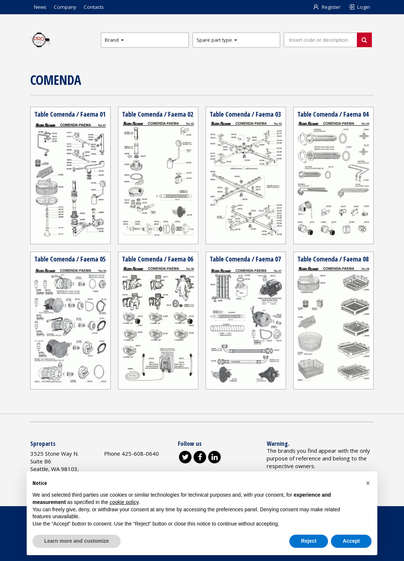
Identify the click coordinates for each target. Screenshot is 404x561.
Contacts (94, 7)
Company (65, 7)
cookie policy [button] (124, 502)
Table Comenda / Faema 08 (333, 259)
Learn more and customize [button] (76, 541)
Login (359, 7)
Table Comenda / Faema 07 (245, 259)
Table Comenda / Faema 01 (70, 114)
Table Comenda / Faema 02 (157, 114)
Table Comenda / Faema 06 (157, 259)
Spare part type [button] (217, 40)
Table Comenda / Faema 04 (333, 114)
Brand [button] (114, 40)
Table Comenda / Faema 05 (70, 259)
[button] (368, 483)
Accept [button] (351, 541)
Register (327, 7)
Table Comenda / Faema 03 (245, 114)
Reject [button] (308, 541)
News (40, 7)
